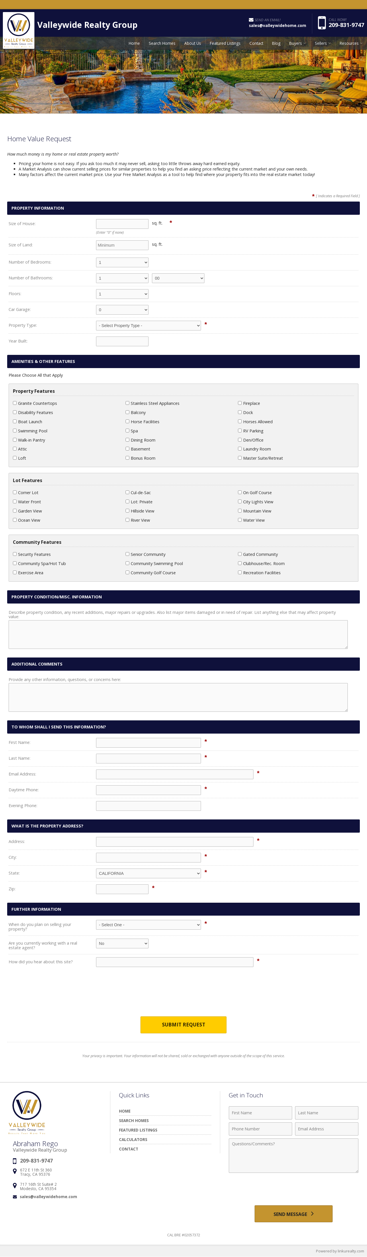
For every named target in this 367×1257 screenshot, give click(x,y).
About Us (192, 44)
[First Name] (260, 1112)
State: (14, 873)
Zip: (12, 888)
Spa (132, 431)
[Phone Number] (260, 1129)
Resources (349, 44)
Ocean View (26, 520)
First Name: (19, 742)
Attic (20, 449)
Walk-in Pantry (29, 440)
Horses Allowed (255, 421)
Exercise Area (28, 572)
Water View (251, 520)
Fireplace (249, 403)
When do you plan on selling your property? (40, 927)
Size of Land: (21, 244)
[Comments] (293, 1155)
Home (134, 44)
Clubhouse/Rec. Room (261, 563)
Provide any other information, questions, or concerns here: (65, 679)
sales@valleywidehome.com (48, 1196)
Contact (256, 44)
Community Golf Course (151, 572)
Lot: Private (139, 501)
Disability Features (33, 412)
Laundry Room (254, 449)
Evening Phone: (23, 805)
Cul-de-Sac (138, 492)
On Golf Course (255, 492)
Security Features (32, 554)
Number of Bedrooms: (30, 262)
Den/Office (250, 440)
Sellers (321, 44)
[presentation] (183, 995)
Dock (245, 412)
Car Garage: (20, 309)
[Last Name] (326, 1112)
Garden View (27, 511)
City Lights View (255, 501)
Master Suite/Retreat (260, 458)
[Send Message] (293, 1214)
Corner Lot (25, 492)
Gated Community (258, 554)
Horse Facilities (142, 421)
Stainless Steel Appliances (152, 403)
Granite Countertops (35, 403)
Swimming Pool (30, 431)
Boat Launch (27, 421)
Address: (17, 841)
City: (13, 857)
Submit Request (183, 1025)
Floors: (15, 293)
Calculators (133, 1139)
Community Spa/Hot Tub (39, 563)
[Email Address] (326, 1129)
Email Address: (22, 774)
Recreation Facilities (259, 572)
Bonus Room (140, 458)
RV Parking (250, 431)
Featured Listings (225, 44)
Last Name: (19, 758)
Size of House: (22, 223)
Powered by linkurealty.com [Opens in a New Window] (340, 1251)
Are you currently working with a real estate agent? (43, 945)
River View (138, 520)
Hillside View (140, 511)
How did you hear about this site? (41, 961)
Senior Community (145, 554)
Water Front (27, 501)
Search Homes (162, 44)
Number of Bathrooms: (31, 278)
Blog (276, 44)
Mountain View (254, 511)
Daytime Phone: (24, 789)
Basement (138, 449)
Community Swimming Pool (154, 563)
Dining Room (140, 440)
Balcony (136, 412)
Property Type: (23, 325)
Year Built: (18, 341)
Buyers (295, 44)
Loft (19, 458)
